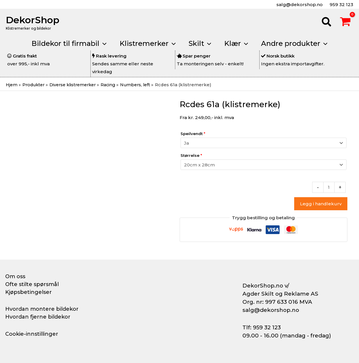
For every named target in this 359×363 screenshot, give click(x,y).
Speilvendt (193, 133)
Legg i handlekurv (321, 203)
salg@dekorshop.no (299, 4)
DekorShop (32, 20)
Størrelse (191, 155)
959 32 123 (340, 4)
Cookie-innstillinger (31, 334)
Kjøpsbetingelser (28, 292)
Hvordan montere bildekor (41, 309)
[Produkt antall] (329, 187)
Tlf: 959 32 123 (261, 327)
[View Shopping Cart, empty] (345, 23)
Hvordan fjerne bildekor (37, 317)
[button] (327, 23)
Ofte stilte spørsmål (32, 284)
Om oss (15, 276)
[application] (101, 44)
